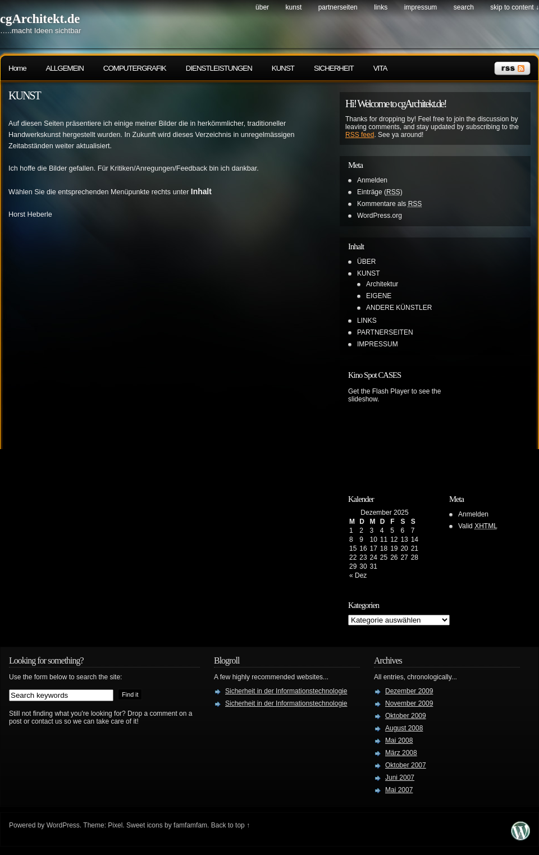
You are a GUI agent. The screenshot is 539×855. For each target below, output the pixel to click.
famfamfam (190, 825)
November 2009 (409, 703)
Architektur (382, 284)
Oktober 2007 (405, 765)
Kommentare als (389, 204)
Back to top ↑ (230, 825)
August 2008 (404, 728)
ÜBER (262, 7)
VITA (380, 68)
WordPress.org (379, 216)
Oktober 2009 (405, 716)
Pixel (115, 825)
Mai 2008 (399, 740)
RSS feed (359, 135)
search (464, 7)
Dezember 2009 (409, 691)
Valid (477, 526)
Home (17, 68)
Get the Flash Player (378, 391)
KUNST (294, 7)
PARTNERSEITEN (338, 7)
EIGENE (378, 296)
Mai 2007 (399, 790)
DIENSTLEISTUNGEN (219, 68)
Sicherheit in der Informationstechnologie (286, 691)
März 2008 (401, 753)
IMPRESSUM (420, 7)
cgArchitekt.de (40, 19)
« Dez (358, 575)
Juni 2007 (399, 777)
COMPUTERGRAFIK (134, 68)
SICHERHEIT (334, 68)
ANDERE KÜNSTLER (399, 308)
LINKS (380, 7)
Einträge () (380, 192)
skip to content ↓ (514, 7)
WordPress (63, 825)
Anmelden (372, 180)
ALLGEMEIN (65, 68)
